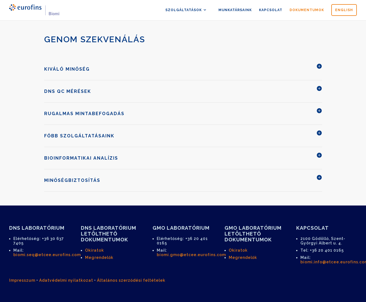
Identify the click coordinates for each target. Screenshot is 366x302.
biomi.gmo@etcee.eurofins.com (191, 255)
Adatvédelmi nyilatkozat (66, 280)
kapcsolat (270, 10)
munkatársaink (235, 10)
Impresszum (22, 280)
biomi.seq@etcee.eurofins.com (47, 255)
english (344, 10)
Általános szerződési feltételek (131, 280)
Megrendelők (99, 257)
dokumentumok (307, 10)
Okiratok (94, 250)
